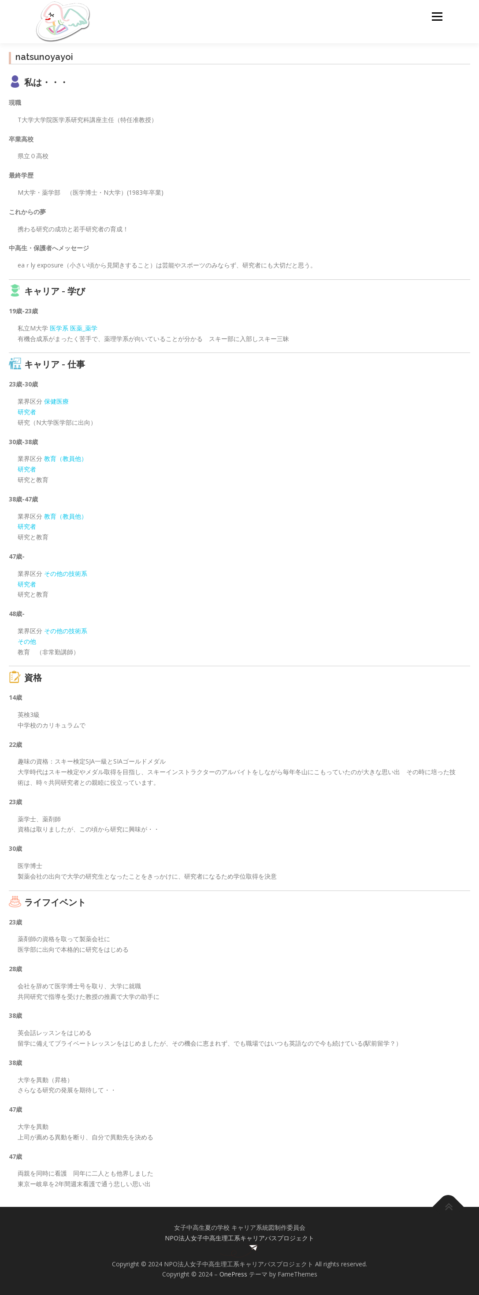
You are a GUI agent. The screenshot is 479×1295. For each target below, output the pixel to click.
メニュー (437, 16)
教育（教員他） (65, 458)
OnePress (233, 1274)
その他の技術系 (65, 573)
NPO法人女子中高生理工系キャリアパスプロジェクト (239, 1238)
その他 (27, 641)
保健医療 (56, 401)
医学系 (59, 328)
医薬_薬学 (83, 328)
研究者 (27, 412)
